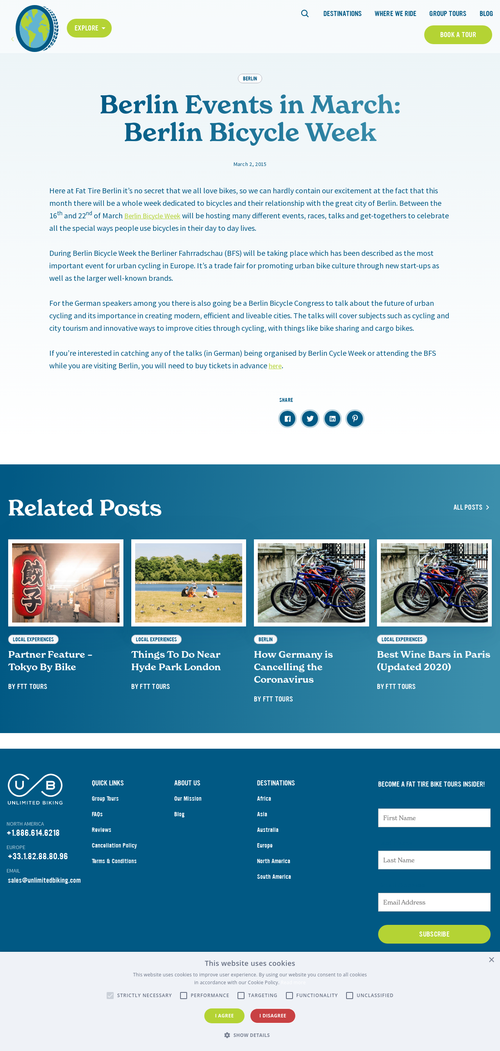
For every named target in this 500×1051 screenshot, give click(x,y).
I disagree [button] (272, 1015)
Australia (268, 864)
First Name (396, 835)
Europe (265, 880)
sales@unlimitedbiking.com (44, 914)
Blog (486, 13)
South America (274, 911)
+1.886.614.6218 (33, 867)
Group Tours (447, 13)
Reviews (101, 864)
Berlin (250, 112)
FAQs (97, 848)
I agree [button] (224, 1015)
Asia (262, 848)
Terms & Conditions (114, 895)
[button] (250, 1035)
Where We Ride (395, 13)
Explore (86, 28)
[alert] (250, 1001)
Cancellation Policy (114, 880)
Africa (264, 833)
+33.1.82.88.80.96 (38, 890)
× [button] (491, 960)
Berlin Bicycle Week (156, 250)
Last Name (395, 877)
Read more (293, 982)
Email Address (401, 919)
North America (273, 895)
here (276, 400)
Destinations (342, 13)
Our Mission (188, 833)
